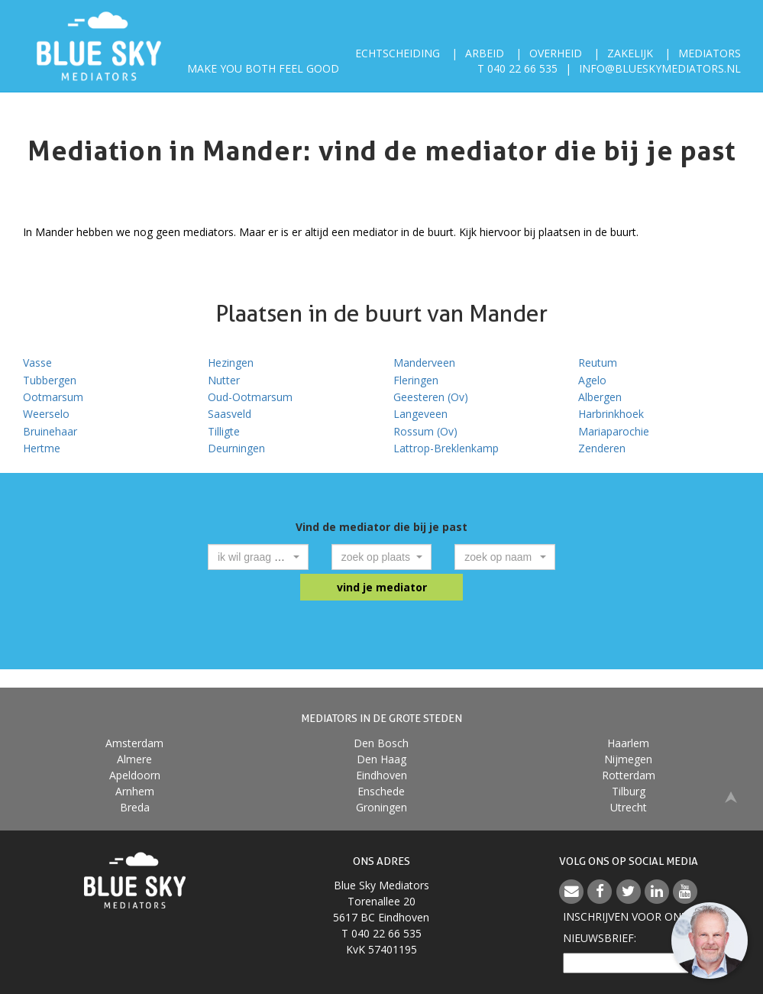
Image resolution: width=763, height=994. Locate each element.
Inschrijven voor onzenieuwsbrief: (628, 927)
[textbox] (253, 557)
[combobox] (258, 557)
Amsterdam (134, 743)
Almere (134, 759)
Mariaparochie (613, 431)
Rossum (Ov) (425, 431)
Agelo (592, 380)
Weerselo (46, 413)
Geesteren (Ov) (430, 397)
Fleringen (415, 380)
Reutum (597, 362)
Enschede (381, 791)
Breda (135, 807)
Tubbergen (49, 380)
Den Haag (381, 759)
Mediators (709, 53)
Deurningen (236, 448)
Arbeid (484, 53)
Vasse (37, 362)
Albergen (600, 397)
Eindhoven (381, 775)
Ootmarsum (53, 397)
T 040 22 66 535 (517, 68)
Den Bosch (381, 743)
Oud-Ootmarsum (250, 397)
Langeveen (420, 413)
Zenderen (602, 448)
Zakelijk (630, 53)
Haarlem (628, 743)
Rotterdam (628, 775)
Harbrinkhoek (611, 413)
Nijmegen (628, 759)
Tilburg (628, 791)
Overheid (555, 53)
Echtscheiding (397, 53)
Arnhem (134, 791)
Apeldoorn (134, 775)
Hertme (41, 448)
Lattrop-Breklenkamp (446, 448)
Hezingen (231, 362)
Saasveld (229, 413)
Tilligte (224, 431)
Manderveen (424, 362)
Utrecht (628, 807)
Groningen (381, 807)
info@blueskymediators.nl (660, 68)
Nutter (224, 380)
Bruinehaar (50, 431)
